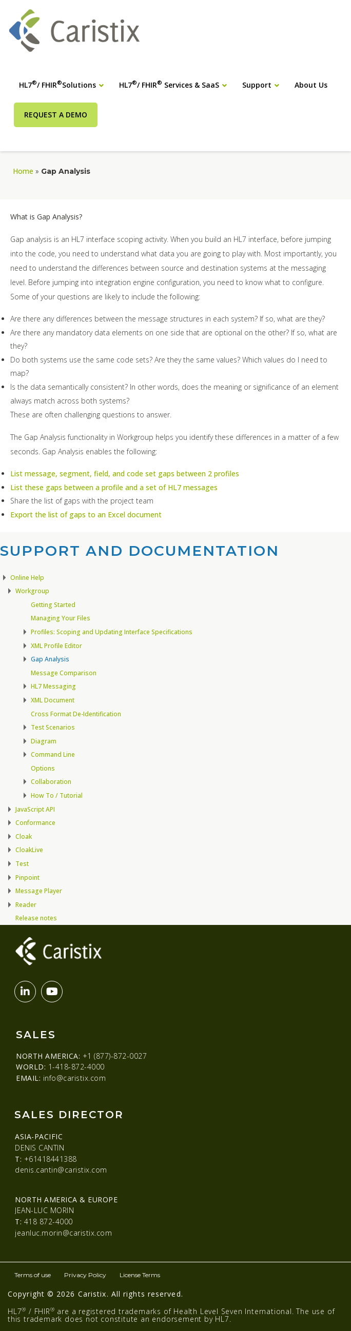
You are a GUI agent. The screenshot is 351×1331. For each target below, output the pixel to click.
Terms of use (32, 1275)
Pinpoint (27, 877)
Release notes (36, 918)
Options (43, 768)
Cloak (23, 836)
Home (23, 171)
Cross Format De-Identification (76, 714)
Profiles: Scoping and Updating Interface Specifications (111, 632)
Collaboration (51, 781)
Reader (25, 904)
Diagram (43, 741)
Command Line (53, 754)
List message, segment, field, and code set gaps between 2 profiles (124, 473)
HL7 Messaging (53, 686)
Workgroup (32, 591)
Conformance (35, 822)
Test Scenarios (53, 727)
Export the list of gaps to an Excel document (86, 514)
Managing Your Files (60, 618)
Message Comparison (63, 673)
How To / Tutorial (57, 795)
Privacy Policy (85, 1275)
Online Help (27, 577)
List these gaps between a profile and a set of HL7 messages (114, 487)
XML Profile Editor (56, 645)
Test (22, 863)
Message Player (38, 890)
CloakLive (29, 849)
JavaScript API (35, 809)
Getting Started (53, 604)
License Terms (140, 1275)
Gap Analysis (50, 659)
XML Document (52, 700)
